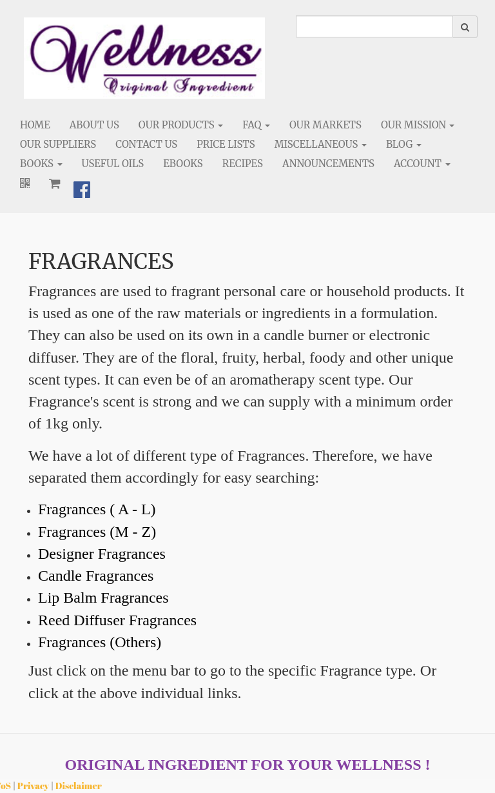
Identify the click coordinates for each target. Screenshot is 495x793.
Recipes (242, 163)
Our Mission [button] (418, 125)
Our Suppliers (58, 144)
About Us (94, 125)
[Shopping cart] (54, 183)
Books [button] (41, 163)
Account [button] (422, 163)
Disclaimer (78, 785)
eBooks (183, 163)
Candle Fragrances (95, 575)
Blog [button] (404, 144)
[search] (374, 26)
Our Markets (325, 125)
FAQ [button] (256, 125)
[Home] (144, 58)
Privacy (33, 785)
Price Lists (226, 144)
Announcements (328, 163)
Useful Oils (113, 163)
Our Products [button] (181, 125)
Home (35, 125)
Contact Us (146, 144)
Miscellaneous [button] (321, 144)
